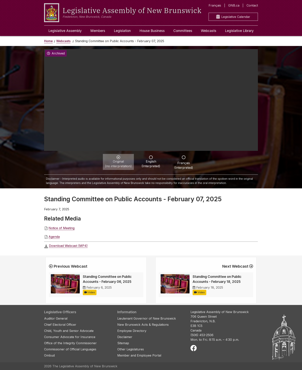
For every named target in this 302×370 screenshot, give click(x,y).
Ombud (49, 355)
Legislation (122, 31)
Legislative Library (239, 31)
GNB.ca (233, 5)
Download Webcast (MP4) (68, 246)
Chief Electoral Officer (60, 325)
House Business (152, 31)
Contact (252, 5)
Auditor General (55, 318)
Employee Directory (131, 331)
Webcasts (208, 31)
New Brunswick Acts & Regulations (143, 325)
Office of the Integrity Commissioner (70, 343)
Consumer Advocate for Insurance (69, 337)
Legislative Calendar (233, 17)
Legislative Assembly (65, 31)
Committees (182, 31)
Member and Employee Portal (139, 355)
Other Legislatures (130, 349)
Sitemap (123, 343)
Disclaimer (124, 337)
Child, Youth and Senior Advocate (69, 331)
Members (97, 31)
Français (215, 5)
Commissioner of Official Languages (70, 349)
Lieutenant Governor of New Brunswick (146, 318)
